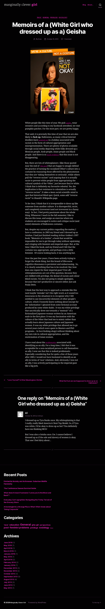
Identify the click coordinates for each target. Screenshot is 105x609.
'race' (37, 18)
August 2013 (9, 581)
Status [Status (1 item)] (51, 529)
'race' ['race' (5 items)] (6, 526)
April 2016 (8, 549)
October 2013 (9, 575)
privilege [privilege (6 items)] (34, 529)
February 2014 (10, 564)
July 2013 (8, 583)
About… (90, 5)
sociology (65, 18)
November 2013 (10, 572)
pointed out (44, 140)
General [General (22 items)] (25, 525)
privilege (55, 18)
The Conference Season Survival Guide (20, 489)
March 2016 (9, 552)
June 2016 (8, 544)
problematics (52, 343)
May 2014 (8, 558)
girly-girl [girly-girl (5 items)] (35, 526)
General (45, 18)
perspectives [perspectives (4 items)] (45, 526)
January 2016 (9, 555)
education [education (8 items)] (14, 526)
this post (44, 166)
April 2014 (8, 561)
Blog (84, 5)
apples (69, 123)
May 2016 (8, 547)
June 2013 (8, 586)
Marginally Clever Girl (19, 604)
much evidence (54, 155)
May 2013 (8, 589)
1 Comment (68, 40)
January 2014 (9, 566)
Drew (39, 40)
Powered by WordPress (40, 604)
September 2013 (11, 578)
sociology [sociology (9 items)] (44, 528)
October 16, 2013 (53, 40)
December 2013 (10, 569)
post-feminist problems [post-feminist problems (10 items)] (16, 528)
